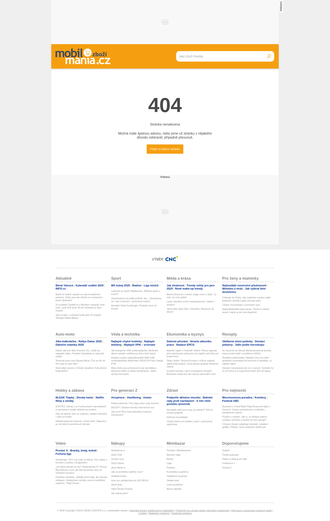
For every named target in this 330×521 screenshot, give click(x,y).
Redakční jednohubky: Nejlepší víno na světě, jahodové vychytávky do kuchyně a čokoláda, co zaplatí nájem (247, 360)
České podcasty (230, 455)
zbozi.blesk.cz (118, 467)
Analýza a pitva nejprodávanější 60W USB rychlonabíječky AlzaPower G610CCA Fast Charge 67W (137, 360)
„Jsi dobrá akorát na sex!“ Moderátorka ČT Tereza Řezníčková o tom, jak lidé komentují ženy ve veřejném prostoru (81, 469)
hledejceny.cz (118, 450)
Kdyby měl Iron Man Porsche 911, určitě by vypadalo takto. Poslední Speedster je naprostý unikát (80, 353)
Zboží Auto (116, 484)
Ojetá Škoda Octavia (121, 489)
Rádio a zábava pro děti (234, 459)
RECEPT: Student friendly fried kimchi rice (132, 407)
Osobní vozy (117, 459)
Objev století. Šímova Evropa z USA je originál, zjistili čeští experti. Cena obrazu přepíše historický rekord (192, 363)
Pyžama (171, 467)
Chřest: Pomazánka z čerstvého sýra (241, 305)
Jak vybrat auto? (119, 493)
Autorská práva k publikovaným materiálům (152, 510)
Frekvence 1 (228, 463)
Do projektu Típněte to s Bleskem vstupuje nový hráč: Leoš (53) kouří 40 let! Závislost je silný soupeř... (80, 307)
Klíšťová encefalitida (177, 417)
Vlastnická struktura (181, 513)
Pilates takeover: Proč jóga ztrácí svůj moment (135, 403)
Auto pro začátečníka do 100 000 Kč (129, 480)
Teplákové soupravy (177, 476)
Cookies (142, 513)
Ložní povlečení (175, 484)
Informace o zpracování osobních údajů (251, 510)
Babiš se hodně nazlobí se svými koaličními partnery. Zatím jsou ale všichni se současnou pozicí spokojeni (79, 297)
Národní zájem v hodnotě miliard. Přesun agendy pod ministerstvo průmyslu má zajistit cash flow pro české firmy (193, 353)
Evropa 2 (227, 467)
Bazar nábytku (174, 489)
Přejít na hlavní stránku (165, 149)
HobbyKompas (118, 476)
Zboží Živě (116, 455)
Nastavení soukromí (159, 513)
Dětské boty (173, 480)
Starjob (226, 450)
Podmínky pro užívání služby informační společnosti (202, 510)
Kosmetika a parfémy (177, 472)
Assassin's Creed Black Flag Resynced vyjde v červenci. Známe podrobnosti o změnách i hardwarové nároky (246, 409)
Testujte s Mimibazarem (179, 450)
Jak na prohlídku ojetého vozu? (127, 472)
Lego (169, 463)
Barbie (170, 459)
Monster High (173, 455)
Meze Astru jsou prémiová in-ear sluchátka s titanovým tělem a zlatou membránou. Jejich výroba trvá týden (134, 371)
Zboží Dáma (117, 463)
